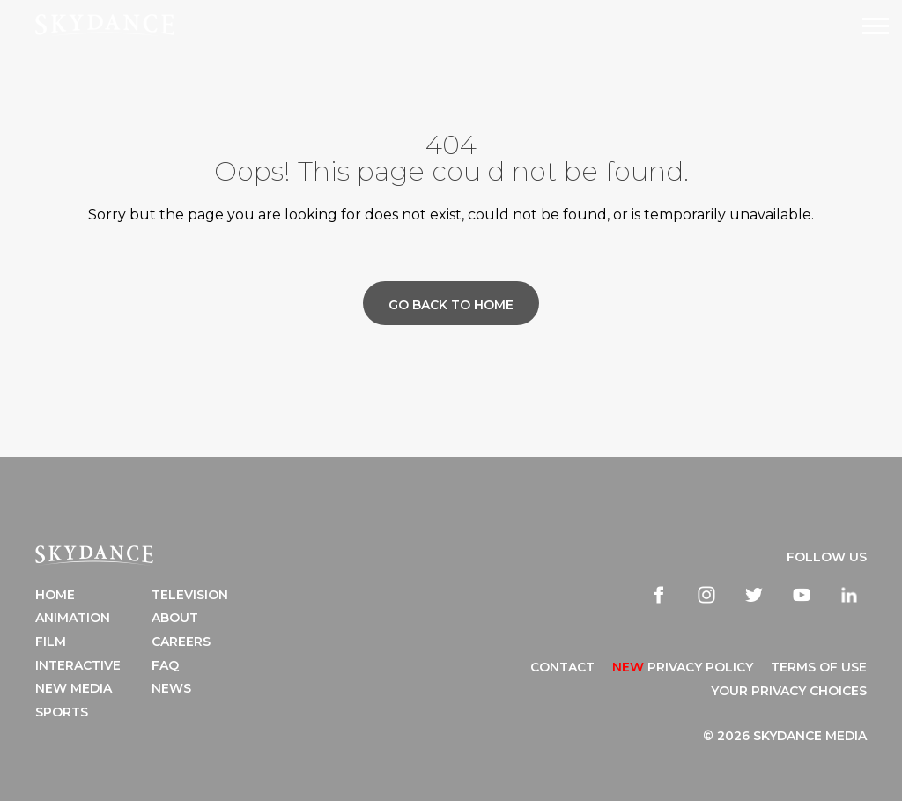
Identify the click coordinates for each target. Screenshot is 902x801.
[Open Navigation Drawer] (875, 26)
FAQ (165, 665)
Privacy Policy (682, 667)
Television (190, 595)
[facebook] (658, 594)
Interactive (78, 665)
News (171, 688)
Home (55, 595)
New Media (73, 688)
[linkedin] (849, 594)
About (175, 618)
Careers (181, 641)
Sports (61, 712)
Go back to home (451, 305)
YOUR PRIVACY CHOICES (789, 691)
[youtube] (801, 594)
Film (50, 641)
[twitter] (754, 594)
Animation (72, 618)
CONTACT (562, 667)
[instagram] (706, 594)
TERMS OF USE (819, 667)
